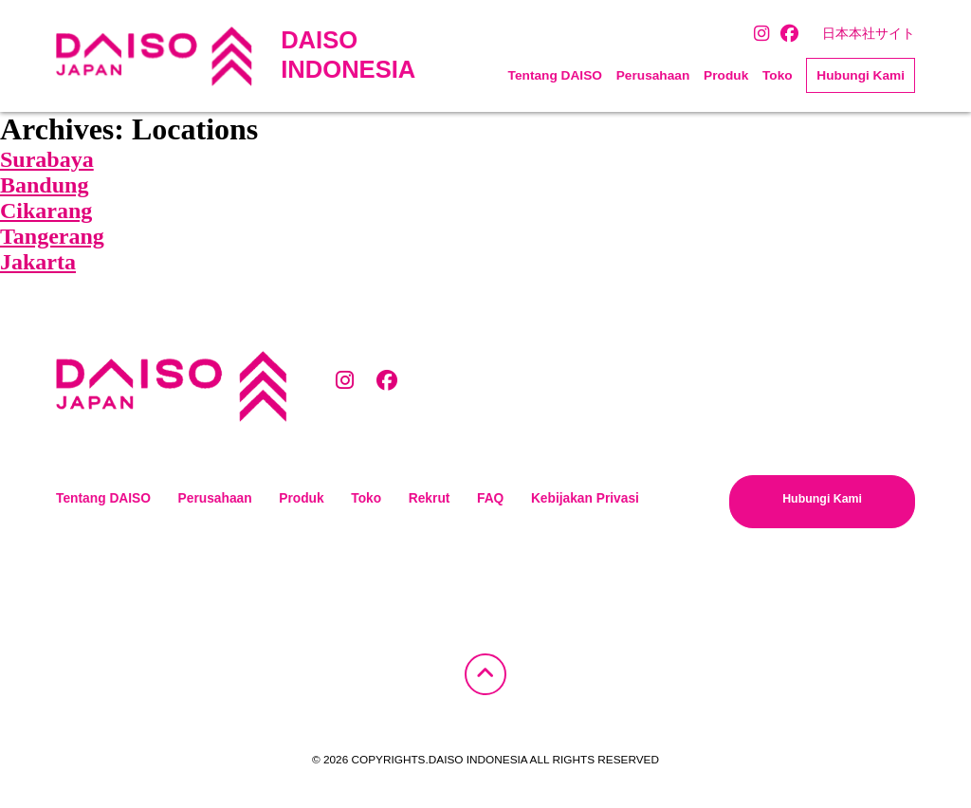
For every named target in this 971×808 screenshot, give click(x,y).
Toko (777, 75)
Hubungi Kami (860, 75)
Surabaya (47, 159)
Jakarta (38, 261)
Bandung (44, 185)
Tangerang (52, 236)
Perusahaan (653, 75)
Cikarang (46, 210)
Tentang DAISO (555, 75)
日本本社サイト (868, 34)
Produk (726, 75)
